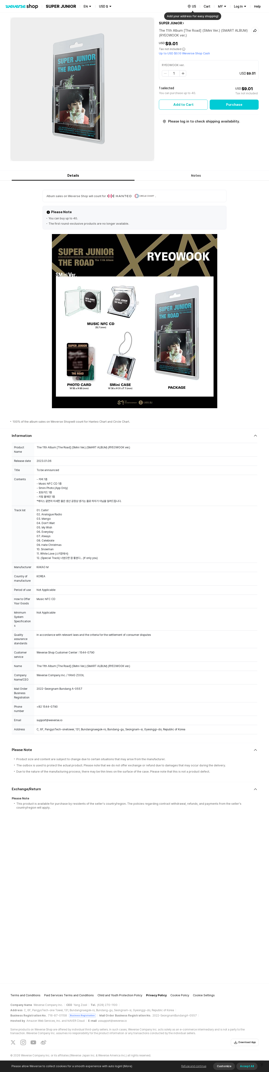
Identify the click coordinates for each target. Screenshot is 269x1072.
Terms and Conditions (25, 995)
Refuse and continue (193, 1066)
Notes (196, 175)
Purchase (234, 105)
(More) (127, 1066)
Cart (207, 6)
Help (257, 6)
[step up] (183, 73)
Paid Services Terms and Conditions (69, 995)
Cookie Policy (179, 995)
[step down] (165, 73)
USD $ (103, 6)
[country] (192, 6)
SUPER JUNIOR (170, 23)
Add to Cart (183, 105)
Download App (245, 1042)
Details (73, 175)
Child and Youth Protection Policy (119, 995)
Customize (224, 1066)
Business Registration (82, 1015)
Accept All (247, 1066)
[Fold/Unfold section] (134, 436)
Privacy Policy (156, 995)
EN (86, 6)
